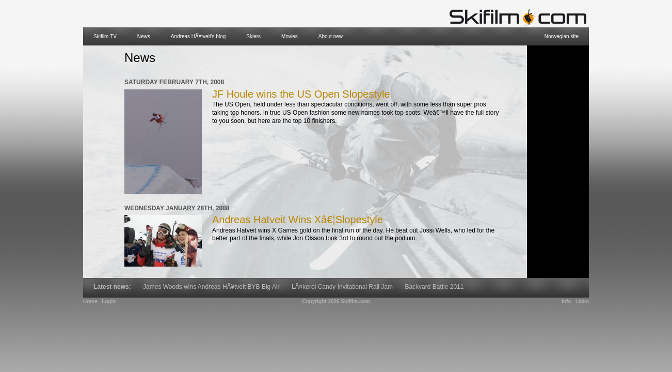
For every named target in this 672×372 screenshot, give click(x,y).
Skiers (253, 36)
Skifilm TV (105, 36)
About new (330, 36)
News (143, 36)
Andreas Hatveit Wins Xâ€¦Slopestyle (297, 219)
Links (582, 301)
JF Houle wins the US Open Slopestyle (301, 94)
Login (109, 301)
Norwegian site (562, 36)
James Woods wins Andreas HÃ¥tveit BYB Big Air (211, 286)
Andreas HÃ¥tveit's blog (198, 36)
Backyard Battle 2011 (434, 286)
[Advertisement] (558, 161)
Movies (289, 36)
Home (90, 301)
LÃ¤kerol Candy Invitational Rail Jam (342, 286)
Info (566, 301)
